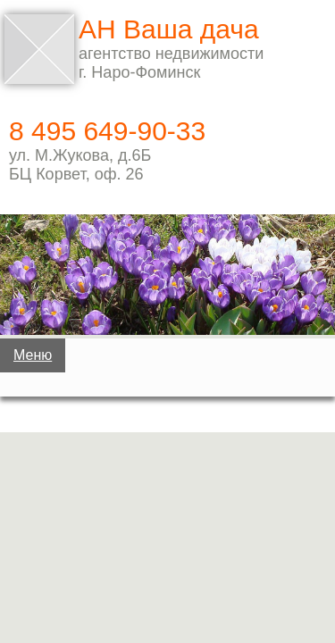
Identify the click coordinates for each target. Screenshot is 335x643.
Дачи (164, 366)
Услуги (168, 591)
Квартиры (164, 535)
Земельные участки (163, 479)
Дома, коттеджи (164, 422)
